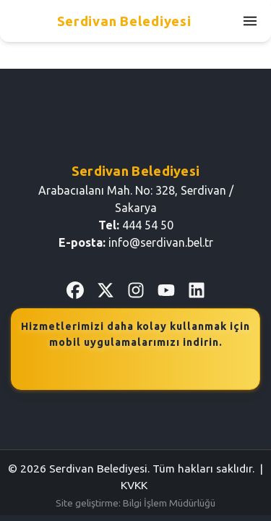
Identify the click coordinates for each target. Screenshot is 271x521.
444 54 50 (147, 225)
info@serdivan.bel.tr (160, 242)
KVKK (134, 485)
